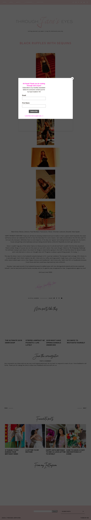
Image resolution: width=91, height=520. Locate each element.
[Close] (72, 78)
